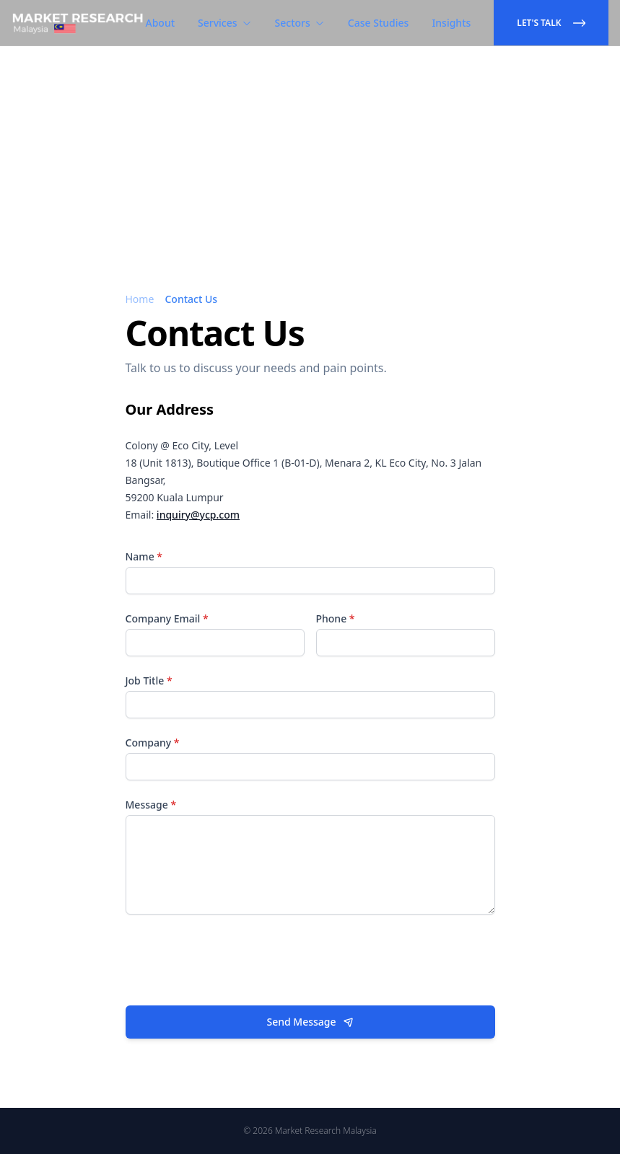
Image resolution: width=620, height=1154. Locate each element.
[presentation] (235, 960)
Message (151, 804)
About (160, 23)
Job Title (149, 680)
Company (153, 742)
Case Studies (378, 23)
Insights (451, 23)
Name (144, 556)
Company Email (167, 618)
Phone (335, 618)
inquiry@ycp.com (198, 514)
